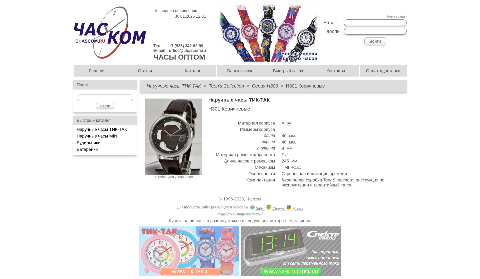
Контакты (335, 70)
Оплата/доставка (383, 70)
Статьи (145, 70)
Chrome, (275, 207)
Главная (97, 70)
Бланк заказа (240, 70)
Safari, (258, 207)
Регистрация (397, 16)
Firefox (294, 207)
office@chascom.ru (187, 50)
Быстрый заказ (288, 70)
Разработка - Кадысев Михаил (239, 214)
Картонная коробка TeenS (308, 179)
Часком (253, 198)
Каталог (192, 70)
